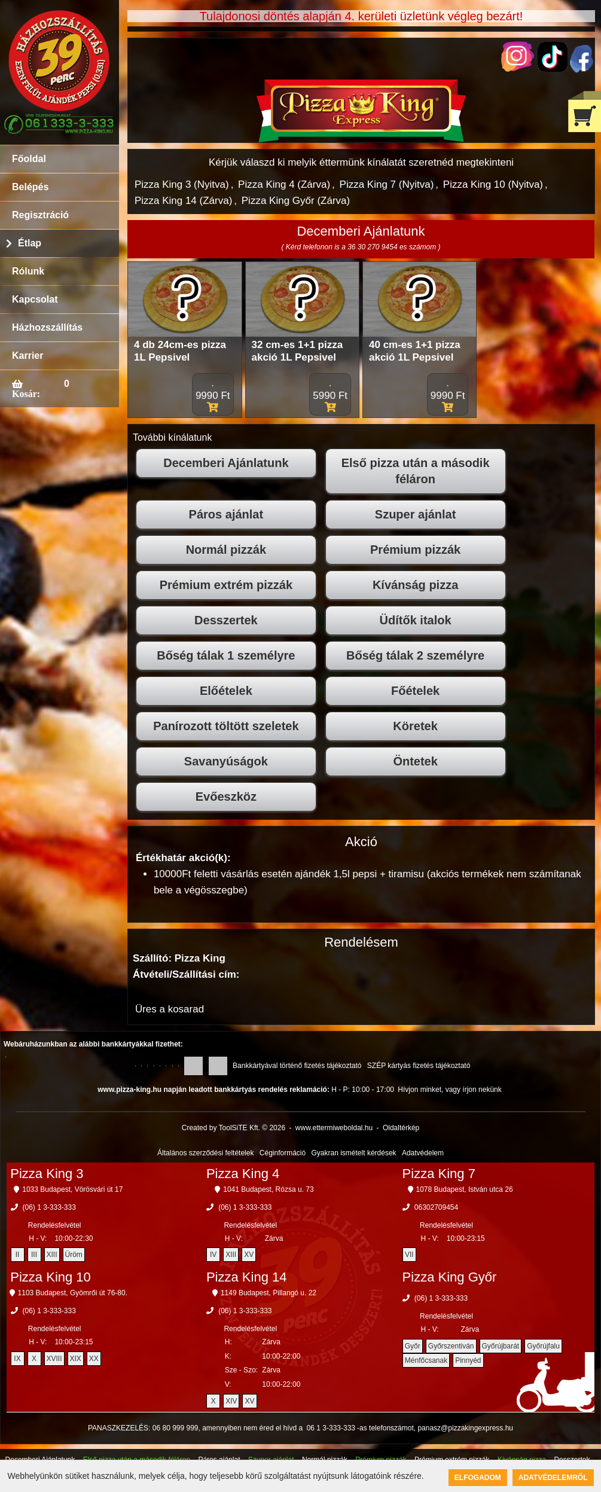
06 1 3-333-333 (331, 1428)
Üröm (74, 1254)
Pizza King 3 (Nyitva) (182, 184)
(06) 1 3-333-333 (49, 1207)
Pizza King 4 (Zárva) (284, 184)
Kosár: (26, 393)
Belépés (30, 187)
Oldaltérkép (401, 1128)
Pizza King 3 (46, 1173)
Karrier (27, 355)
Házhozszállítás (47, 327)
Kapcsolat (34, 299)
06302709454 (436, 1207)
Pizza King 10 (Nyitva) (493, 184)
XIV (231, 1401)
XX (94, 1358)
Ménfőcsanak (426, 1360)
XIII (52, 1254)
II (18, 1254)
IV (213, 1254)
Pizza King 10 (50, 1277)
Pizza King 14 (246, 1277)
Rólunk (28, 271)
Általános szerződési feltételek (205, 1153)
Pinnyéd (468, 1360)
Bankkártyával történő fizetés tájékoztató (297, 1065)
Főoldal (29, 159)
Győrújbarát (501, 1346)
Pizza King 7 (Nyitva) (387, 184)
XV (249, 1254)
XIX (75, 1358)
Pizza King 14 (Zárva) (183, 200)
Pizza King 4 (242, 1173)
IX (17, 1358)
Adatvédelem (423, 1153)
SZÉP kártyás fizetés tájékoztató (419, 1065)
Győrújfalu (543, 1346)
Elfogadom (477, 1477)
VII (409, 1254)
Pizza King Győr (449, 1277)
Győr (412, 1346)
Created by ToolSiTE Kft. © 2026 (233, 1128)
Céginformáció (283, 1153)
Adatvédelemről (553, 1477)
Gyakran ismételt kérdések (354, 1153)
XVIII (54, 1358)
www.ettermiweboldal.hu (334, 1128)
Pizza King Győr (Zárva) (296, 200)
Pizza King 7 (438, 1173)
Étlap (29, 243)
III (34, 1254)
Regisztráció (40, 215)
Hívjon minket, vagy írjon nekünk (449, 1089)
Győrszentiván (451, 1346)
